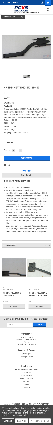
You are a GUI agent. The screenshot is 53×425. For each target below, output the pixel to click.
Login (23, 354)
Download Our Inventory (13, 16)
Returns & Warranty (26, 375)
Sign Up (29, 354)
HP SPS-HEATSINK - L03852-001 (12, 294)
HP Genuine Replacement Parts (26, 369)
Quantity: (7, 150)
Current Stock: (10, 142)
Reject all (21, 420)
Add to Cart (13, 306)
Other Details (26, 175)
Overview (26, 171)
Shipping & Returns (26, 357)
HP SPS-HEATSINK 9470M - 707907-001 (39, 294)
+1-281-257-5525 (9, 2)
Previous (46, 246)
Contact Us (27, 387)
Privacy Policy (26, 372)
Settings (8, 420)
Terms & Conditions (27, 378)
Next (50, 246)
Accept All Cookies (40, 420)
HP (4, 287)
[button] (13, 17)
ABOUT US (26, 381)
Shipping (27, 384)
